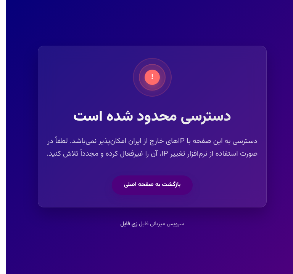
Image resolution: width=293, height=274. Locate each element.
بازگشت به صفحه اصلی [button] (146, 185)
